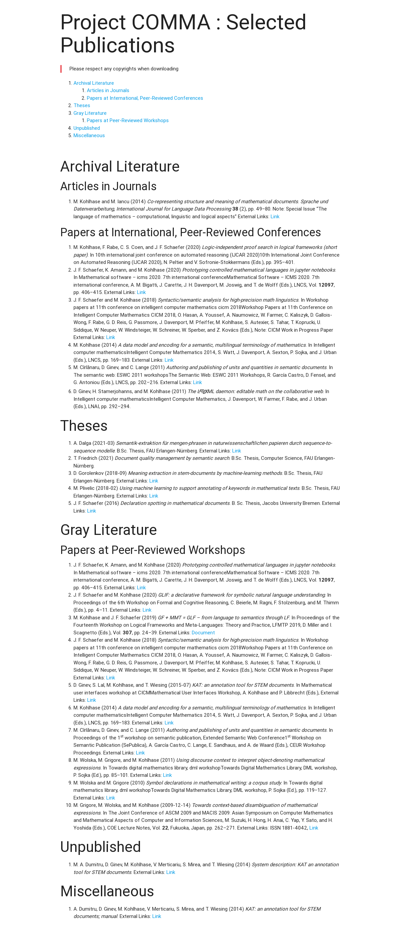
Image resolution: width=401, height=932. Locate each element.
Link (275, 216)
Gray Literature (90, 113)
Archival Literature (94, 83)
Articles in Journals (108, 90)
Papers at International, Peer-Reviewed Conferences (145, 98)
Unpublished (87, 128)
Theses (82, 105)
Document (203, 632)
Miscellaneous (89, 135)
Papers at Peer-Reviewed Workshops (128, 120)
